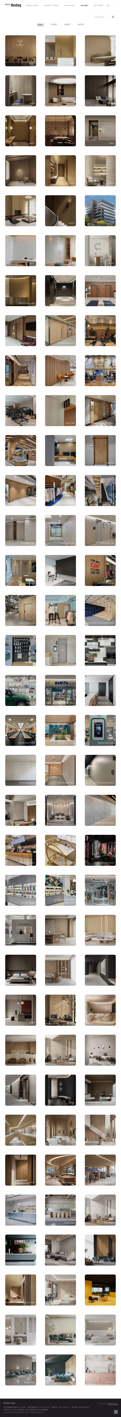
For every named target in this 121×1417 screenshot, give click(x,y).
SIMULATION (69, 5)
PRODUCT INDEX (51, 5)
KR (108, 5)
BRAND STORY (32, 5)
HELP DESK (98, 5)
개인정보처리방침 (9, 1403)
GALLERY (84, 5)
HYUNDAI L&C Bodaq (14, 5)
